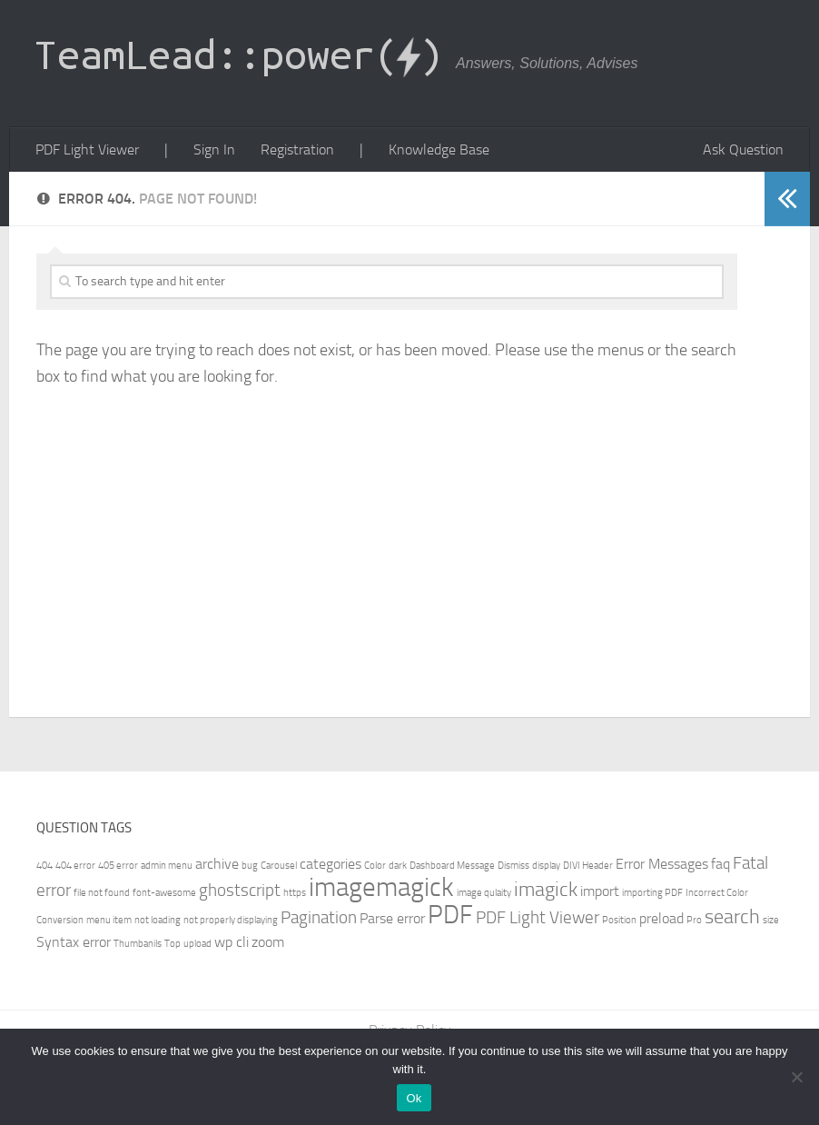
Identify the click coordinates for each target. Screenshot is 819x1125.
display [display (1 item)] (546, 865)
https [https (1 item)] (294, 893)
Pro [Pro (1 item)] (694, 920)
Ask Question (743, 149)
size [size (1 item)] (771, 920)
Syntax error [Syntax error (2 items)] (73, 942)
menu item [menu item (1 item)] (109, 920)
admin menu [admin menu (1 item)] (166, 865)
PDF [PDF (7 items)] (450, 915)
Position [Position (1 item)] (619, 920)
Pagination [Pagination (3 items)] (319, 917)
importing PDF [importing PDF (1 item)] (652, 893)
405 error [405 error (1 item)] (118, 865)
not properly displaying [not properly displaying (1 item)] (230, 920)
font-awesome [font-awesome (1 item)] (164, 893)
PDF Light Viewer (87, 149)
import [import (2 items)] (599, 891)
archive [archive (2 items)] (217, 863)
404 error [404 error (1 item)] (75, 865)
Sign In (214, 149)
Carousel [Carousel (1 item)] (279, 865)
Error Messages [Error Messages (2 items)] (662, 863)
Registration (297, 149)
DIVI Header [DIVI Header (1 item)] (588, 865)
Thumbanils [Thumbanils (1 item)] (137, 944)
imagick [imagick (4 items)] (545, 889)
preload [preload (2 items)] (661, 918)
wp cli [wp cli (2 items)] (231, 942)
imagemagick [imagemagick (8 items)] (381, 887)
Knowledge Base (439, 149)
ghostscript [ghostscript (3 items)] (240, 890)
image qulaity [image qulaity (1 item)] (484, 893)
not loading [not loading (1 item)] (157, 920)
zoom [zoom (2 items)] (268, 942)
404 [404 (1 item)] (44, 865)
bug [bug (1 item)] (250, 865)
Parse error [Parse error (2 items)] (392, 918)
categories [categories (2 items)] (330, 863)
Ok (413, 1098)
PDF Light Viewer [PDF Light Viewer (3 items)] (537, 917)
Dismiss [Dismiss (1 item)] (513, 865)
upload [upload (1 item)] (197, 944)
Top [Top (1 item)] (172, 944)
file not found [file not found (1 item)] (102, 893)
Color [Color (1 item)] (375, 865)
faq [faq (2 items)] (720, 863)
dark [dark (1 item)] (398, 865)
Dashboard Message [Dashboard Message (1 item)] (452, 865)
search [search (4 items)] (732, 916)
